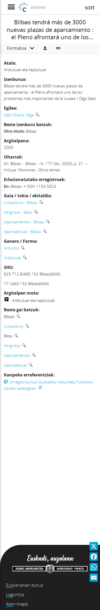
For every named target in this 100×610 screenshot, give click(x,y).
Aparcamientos (17, 355)
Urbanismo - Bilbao (21, 202)
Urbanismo (13, 326)
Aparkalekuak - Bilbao (22, 231)
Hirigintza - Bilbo (18, 212)
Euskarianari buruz (24, 585)
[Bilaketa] (55, 7)
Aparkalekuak (15, 365)
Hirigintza (12, 345)
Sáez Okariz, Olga (19, 114)
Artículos (11, 248)
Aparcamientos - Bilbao (24, 221)
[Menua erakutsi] (11, 7)
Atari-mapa (17, 604)
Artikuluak (12, 257)
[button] (45, 48)
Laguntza (15, 594)
